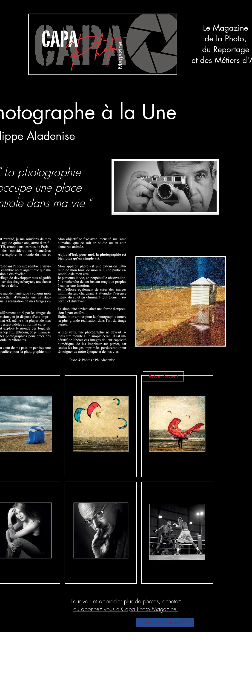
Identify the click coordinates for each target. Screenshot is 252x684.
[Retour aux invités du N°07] (165, 622)
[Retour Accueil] (163, 376)
